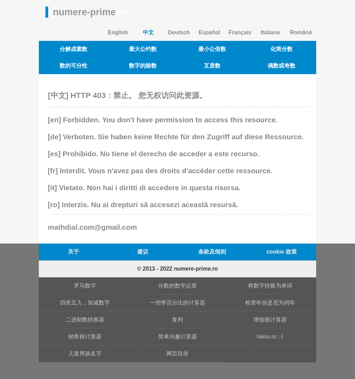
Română (301, 32)
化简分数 (281, 49)
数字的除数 (143, 66)
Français (239, 32)
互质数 (212, 66)
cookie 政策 (281, 252)
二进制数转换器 (85, 320)
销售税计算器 (85, 337)
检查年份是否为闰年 (270, 303)
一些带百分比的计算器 (177, 303)
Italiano (270, 32)
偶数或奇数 (281, 66)
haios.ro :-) (270, 337)
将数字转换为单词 (270, 286)
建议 (142, 252)
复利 (177, 320)
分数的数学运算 (177, 286)
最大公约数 (143, 49)
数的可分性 (73, 66)
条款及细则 (212, 252)
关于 (73, 252)
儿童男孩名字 (85, 353)
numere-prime (90, 12)
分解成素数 (73, 49)
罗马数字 (85, 286)
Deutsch (179, 32)
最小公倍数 (212, 49)
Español (209, 32)
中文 (148, 32)
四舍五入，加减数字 (85, 303)
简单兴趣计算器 (177, 337)
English (118, 32)
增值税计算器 (270, 320)
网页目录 (177, 353)
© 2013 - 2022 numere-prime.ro (177, 269)
